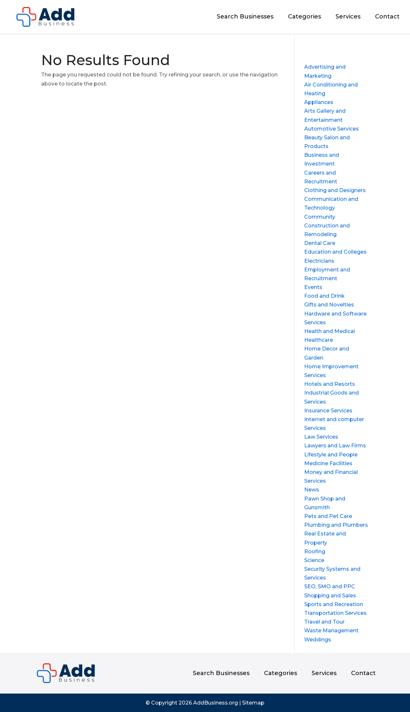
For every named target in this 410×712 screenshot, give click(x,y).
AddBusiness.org (215, 703)
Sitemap (253, 703)
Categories (304, 17)
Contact (387, 17)
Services (348, 17)
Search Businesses (245, 17)
